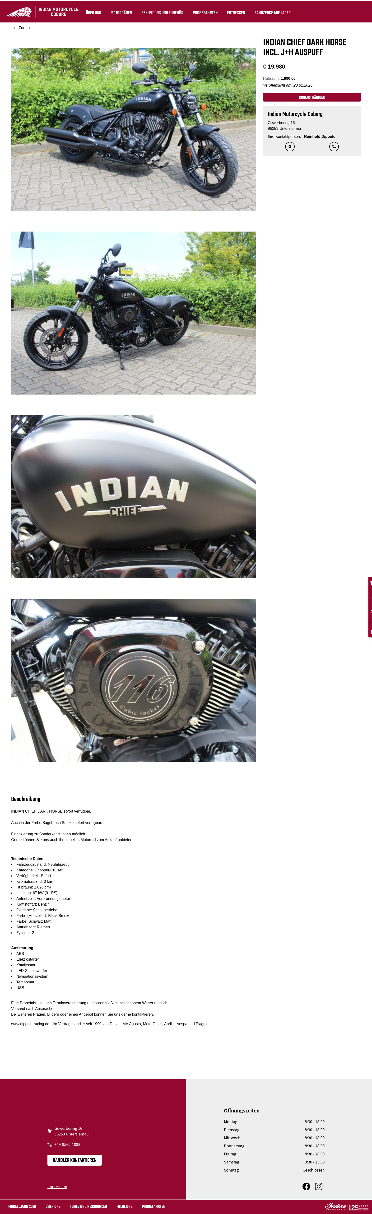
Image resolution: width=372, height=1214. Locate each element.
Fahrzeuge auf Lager (272, 12)
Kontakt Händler (312, 98)
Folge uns (124, 1206)
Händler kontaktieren (75, 1160)
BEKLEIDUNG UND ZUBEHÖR (161, 12)
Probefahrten (204, 12)
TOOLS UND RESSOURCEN (88, 1206)
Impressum (57, 1186)
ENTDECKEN (235, 12)
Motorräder (120, 12)
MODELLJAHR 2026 (22, 1206)
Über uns (92, 12)
